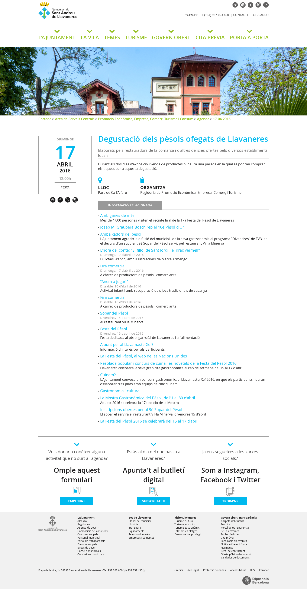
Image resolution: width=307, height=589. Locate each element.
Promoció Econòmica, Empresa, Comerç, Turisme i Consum (145, 119)
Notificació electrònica (234, 544)
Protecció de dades (214, 570)
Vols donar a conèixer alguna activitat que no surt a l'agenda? (77, 455)
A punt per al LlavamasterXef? (126, 344)
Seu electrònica (230, 531)
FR (196, 15)
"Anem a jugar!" (114, 281)
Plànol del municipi (140, 521)
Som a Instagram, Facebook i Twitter (230, 474)
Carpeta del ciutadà (232, 521)
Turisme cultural (184, 521)
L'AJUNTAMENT (56, 37)
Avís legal (193, 570)
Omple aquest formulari (77, 474)
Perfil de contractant (233, 551)
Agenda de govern (88, 527)
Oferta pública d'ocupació (236, 554)
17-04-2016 (221, 119)
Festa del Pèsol (113, 328)
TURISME (136, 37)
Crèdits (178, 570)
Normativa (227, 547)
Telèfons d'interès (139, 534)
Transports (135, 527)
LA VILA (90, 37)
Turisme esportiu (184, 524)
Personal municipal (88, 537)
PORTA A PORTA (249, 37)
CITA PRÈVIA (210, 37)
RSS (252, 570)
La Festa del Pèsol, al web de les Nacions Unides (143, 356)
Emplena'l (76, 501)
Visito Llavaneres (185, 517)
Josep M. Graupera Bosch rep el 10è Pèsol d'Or (142, 227)
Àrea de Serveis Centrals (74, 119)
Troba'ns (230, 501)
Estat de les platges (185, 531)
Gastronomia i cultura (119, 390)
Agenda (203, 119)
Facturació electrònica (234, 540)
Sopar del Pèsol (114, 313)
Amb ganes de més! (118, 215)
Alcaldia (82, 521)
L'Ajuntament (85, 517)
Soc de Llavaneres (140, 517)
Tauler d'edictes (230, 534)
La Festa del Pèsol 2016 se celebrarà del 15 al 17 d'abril (149, 421)
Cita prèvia (227, 537)
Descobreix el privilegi (187, 534)
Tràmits (225, 524)
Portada (44, 119)
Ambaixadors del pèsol (120, 234)
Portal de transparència (91, 540)
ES (186, 15)
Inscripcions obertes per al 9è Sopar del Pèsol (141, 409)
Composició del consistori (92, 531)
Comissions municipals (90, 554)
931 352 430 (135, 570)
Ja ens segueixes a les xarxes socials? (230, 455)
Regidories (83, 524)
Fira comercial (113, 265)
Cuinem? (108, 374)
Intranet (264, 570)
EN (191, 15)
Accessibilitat (238, 570)
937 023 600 (115, 570)
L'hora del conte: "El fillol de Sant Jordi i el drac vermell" (150, 250)
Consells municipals (89, 551)
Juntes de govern (87, 547)
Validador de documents (235, 557)
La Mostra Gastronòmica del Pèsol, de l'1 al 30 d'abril (147, 397)
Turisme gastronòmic (187, 527)
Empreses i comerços (141, 537)
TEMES (112, 37)
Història (133, 524)
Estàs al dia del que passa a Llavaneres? (153, 455)
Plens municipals (87, 544)
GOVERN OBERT (171, 37)
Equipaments (136, 531)
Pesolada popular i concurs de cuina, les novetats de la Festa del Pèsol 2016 (168, 363)
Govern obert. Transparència (239, 517)
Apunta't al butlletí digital (153, 474)
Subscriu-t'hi (153, 501)
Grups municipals (87, 534)
